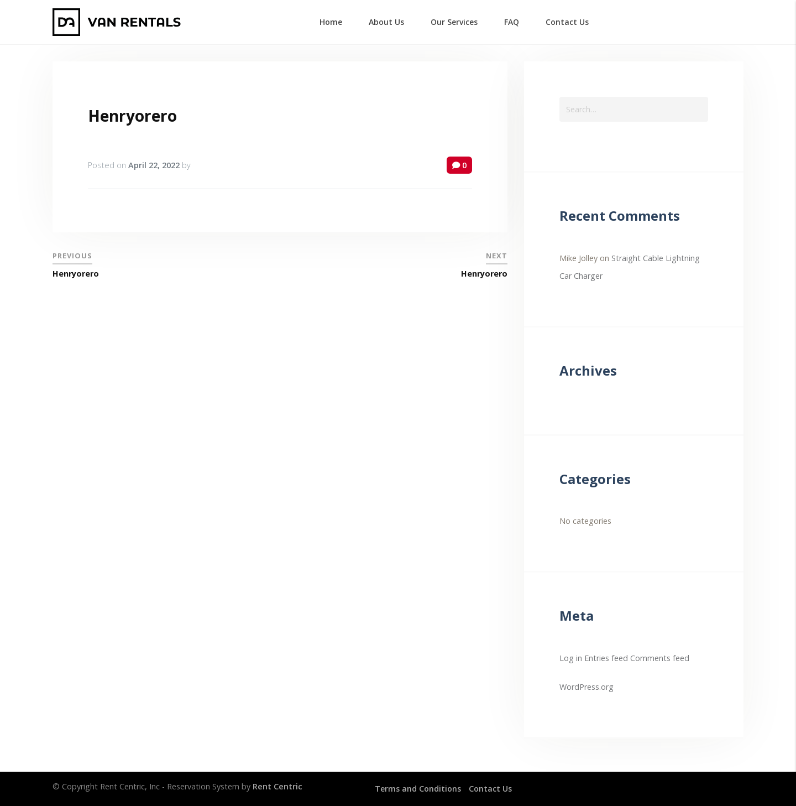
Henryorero (132, 115)
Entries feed (606, 658)
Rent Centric (277, 786)
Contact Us (491, 788)
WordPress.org (586, 687)
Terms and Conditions (418, 788)
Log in (570, 658)
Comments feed (659, 658)
